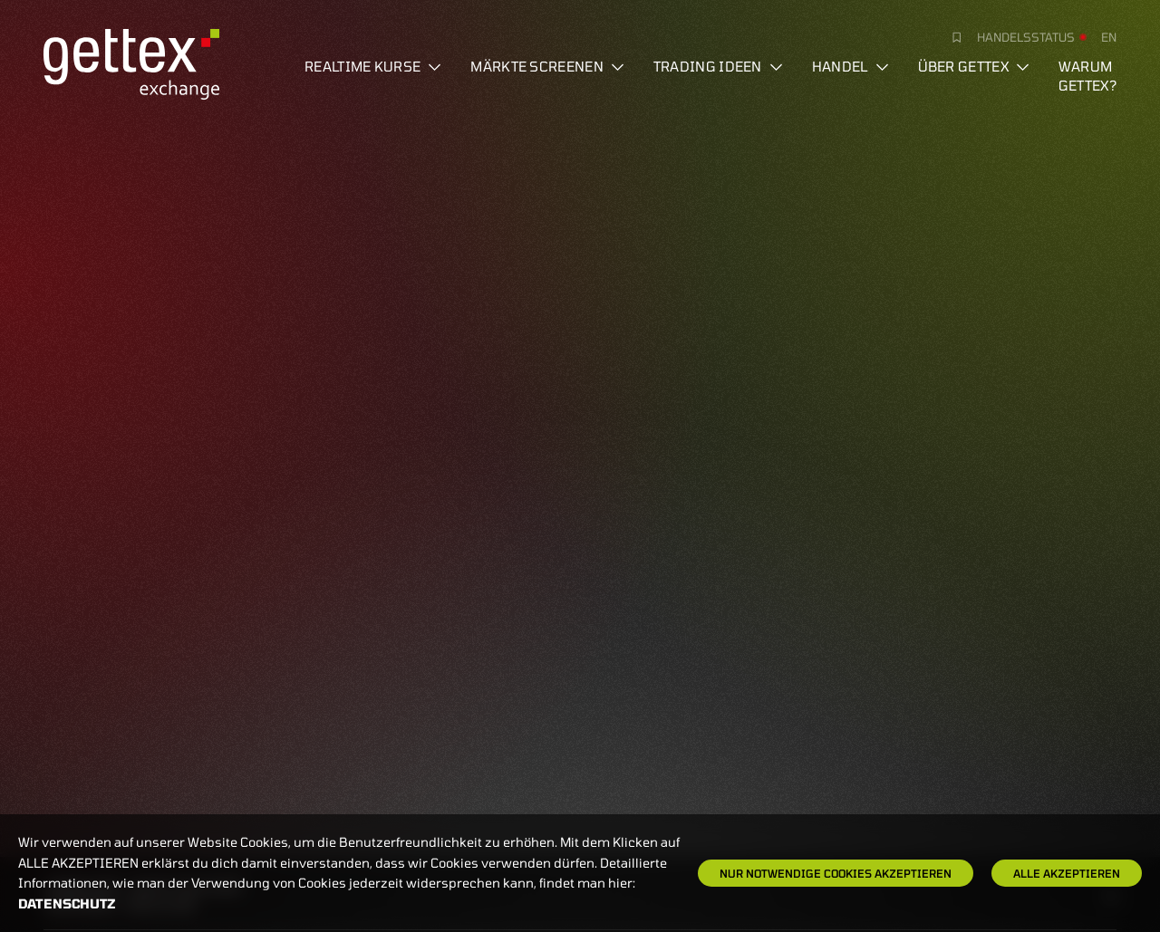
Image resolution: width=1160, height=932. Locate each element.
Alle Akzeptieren (1066, 873)
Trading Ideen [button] (718, 66)
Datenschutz (67, 903)
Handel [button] (850, 66)
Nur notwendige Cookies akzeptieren (836, 873)
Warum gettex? (1087, 75)
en (1108, 37)
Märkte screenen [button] (547, 66)
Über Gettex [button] (974, 66)
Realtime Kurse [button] (372, 66)
